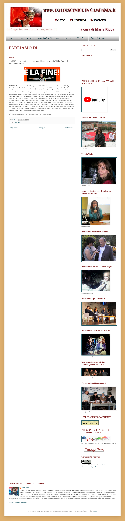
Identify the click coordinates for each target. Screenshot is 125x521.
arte (58, 38)
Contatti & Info (97, 38)
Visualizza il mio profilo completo (18, 502)
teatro (20, 38)
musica (30, 38)
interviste (68, 38)
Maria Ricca (25, 487)
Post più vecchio (69, 128)
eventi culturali (45, 38)
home (10, 38)
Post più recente (13, 128)
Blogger (95, 511)
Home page (42, 128)
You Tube (81, 38)
